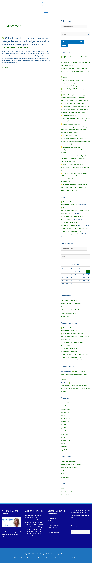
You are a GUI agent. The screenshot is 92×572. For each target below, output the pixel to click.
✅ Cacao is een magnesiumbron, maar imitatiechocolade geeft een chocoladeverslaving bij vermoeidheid (73, 216)
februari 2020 (65, 443)
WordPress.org (65, 507)
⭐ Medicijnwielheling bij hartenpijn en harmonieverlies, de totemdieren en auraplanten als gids (72, 170)
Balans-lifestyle (52, 532)
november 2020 (65, 421)
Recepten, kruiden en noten (69, 316)
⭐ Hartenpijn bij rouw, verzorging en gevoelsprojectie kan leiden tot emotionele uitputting (74, 153)
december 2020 (65, 418)
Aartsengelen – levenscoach (69, 310)
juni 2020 (63, 434)
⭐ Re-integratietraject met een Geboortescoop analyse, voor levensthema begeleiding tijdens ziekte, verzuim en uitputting (75, 190)
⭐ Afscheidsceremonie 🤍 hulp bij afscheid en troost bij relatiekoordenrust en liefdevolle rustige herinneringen (76, 161)
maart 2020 (64, 440)
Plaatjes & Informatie (55, 534)
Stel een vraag (46, 6)
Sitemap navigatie (54, 541)
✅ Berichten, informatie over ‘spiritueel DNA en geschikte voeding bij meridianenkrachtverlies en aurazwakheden (75, 71)
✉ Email (50, 530)
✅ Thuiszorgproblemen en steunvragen (73, 104)
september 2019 (66, 456)
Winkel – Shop (65, 325)
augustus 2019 (65, 459)
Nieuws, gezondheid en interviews (71, 313)
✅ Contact (64, 77)
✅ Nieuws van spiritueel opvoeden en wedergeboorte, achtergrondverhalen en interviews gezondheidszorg (73, 83)
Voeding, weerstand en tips (69, 322)
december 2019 (65, 449)
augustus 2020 (65, 431)
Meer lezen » (6, 70)
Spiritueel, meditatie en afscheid (71, 319)
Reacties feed (65, 504)
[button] (46, 2)
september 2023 (66, 412)
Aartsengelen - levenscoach (10, 50)
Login (62, 498)
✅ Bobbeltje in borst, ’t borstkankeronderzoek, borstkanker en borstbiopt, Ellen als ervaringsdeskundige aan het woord (75, 239)
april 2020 (64, 437)
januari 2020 (64, 446)
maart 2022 (64, 415)
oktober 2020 (65, 424)
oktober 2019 (65, 453)
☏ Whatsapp (52, 527)
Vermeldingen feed (66, 501)
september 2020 (66, 428)
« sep (62, 298)
